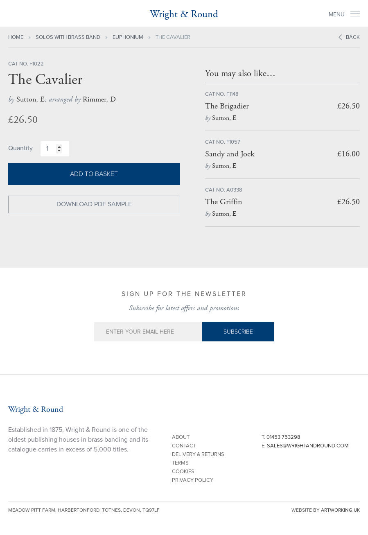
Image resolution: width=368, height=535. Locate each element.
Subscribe (238, 331)
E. (305, 445)
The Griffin (223, 202)
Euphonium (128, 37)
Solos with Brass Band (68, 37)
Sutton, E (30, 99)
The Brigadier (227, 106)
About (181, 437)
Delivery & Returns (198, 454)
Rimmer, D (99, 99)
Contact (184, 445)
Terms (180, 463)
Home (15, 37)
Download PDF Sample (94, 204)
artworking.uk (340, 510)
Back (353, 37)
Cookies (183, 471)
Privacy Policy (192, 480)
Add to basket (94, 174)
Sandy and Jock (230, 154)
